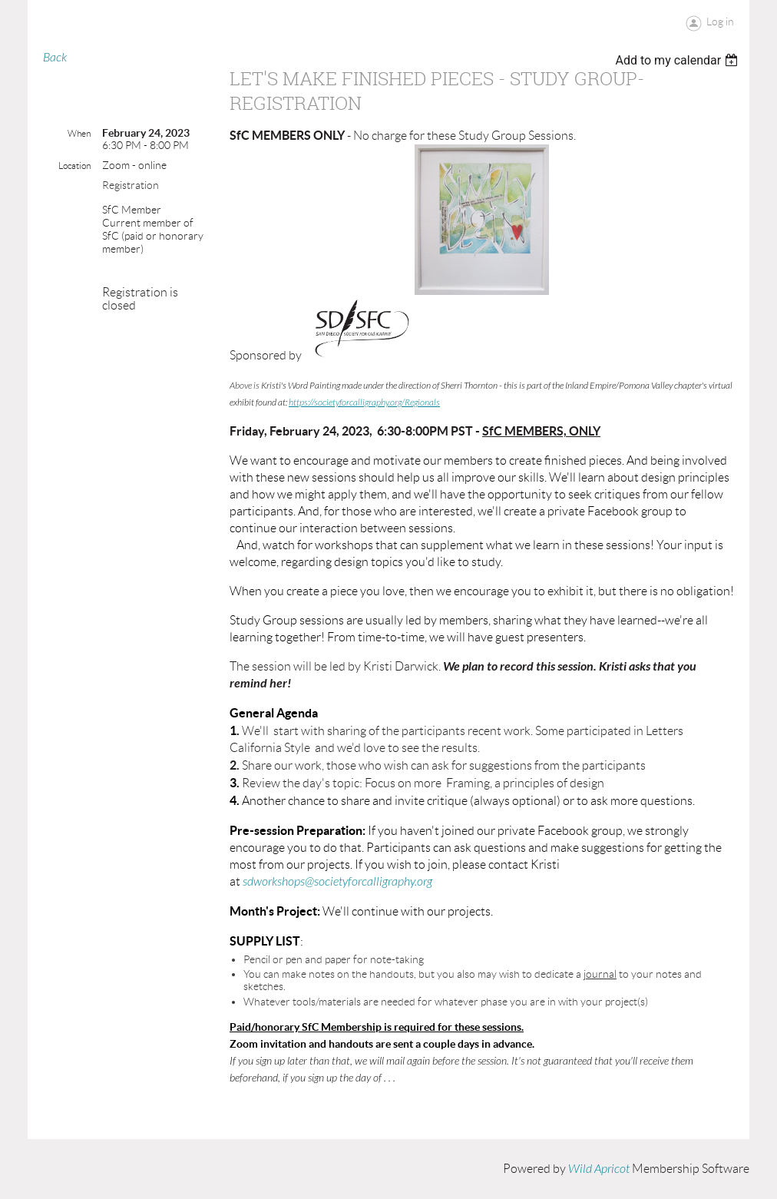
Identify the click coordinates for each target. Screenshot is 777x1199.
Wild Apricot (599, 1169)
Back (55, 58)
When (79, 133)
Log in (720, 21)
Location (74, 166)
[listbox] (678, 60)
